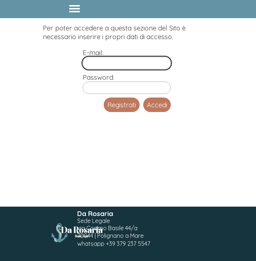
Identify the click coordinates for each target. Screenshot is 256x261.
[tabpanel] (116, 228)
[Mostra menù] (74, 8)
